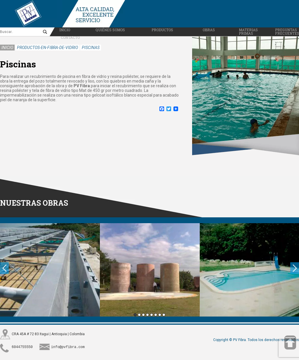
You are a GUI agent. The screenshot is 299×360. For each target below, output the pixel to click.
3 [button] (143, 313)
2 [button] (139, 313)
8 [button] (163, 313)
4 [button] (147, 313)
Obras (209, 28)
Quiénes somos (110, 28)
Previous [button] (4, 267)
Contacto (70, 36)
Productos (162, 28)
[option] (50, 268)
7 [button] (159, 313)
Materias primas (248, 30)
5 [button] (151, 313)
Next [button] (294, 267)
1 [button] (135, 313)
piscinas (91, 46)
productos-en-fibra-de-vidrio (47, 46)
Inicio (64, 28)
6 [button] (155, 313)
